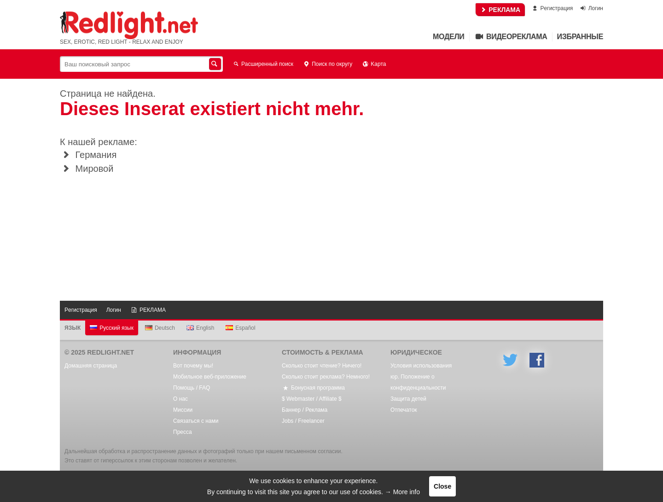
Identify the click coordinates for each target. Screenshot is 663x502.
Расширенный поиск (262, 64)
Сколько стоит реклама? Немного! (326, 377)
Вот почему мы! (193, 365)
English (200, 328)
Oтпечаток (403, 410)
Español (240, 328)
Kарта (373, 64)
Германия (88, 155)
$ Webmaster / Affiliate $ (312, 399)
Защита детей (408, 399)
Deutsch (160, 328)
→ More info (402, 492)
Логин (591, 8)
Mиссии (182, 410)
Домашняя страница (90, 365)
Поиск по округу (327, 64)
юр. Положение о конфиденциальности (418, 382)
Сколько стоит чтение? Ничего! (321, 365)
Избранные (580, 37)
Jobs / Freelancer (303, 421)
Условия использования (421, 365)
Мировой (86, 168)
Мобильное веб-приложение (209, 377)
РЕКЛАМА (500, 9)
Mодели (448, 37)
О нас (180, 399)
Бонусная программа (313, 388)
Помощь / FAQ (191, 388)
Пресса (182, 432)
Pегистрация (552, 8)
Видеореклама (510, 37)
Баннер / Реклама (304, 410)
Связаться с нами (195, 421)
